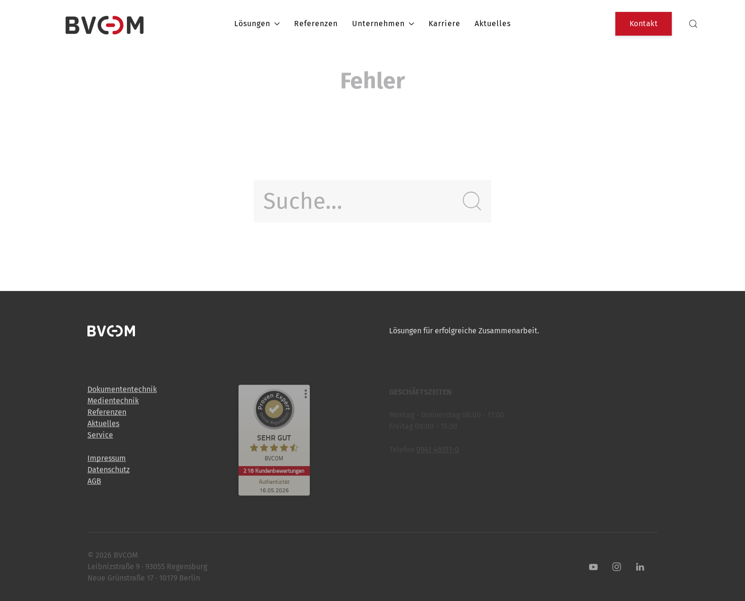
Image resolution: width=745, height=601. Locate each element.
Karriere (444, 23)
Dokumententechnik (122, 392)
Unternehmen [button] (383, 23)
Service (100, 438)
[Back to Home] (104, 24)
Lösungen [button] (257, 23)
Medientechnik (113, 403)
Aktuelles (493, 23)
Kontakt (644, 23)
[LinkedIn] (636, 567)
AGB (94, 484)
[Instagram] (613, 567)
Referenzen (316, 23)
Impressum (106, 461)
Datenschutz (108, 472)
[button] (693, 24)
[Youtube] (590, 567)
